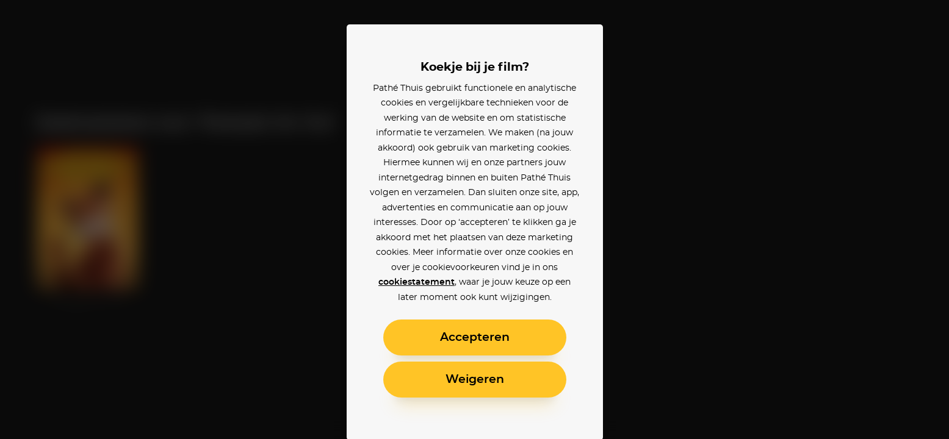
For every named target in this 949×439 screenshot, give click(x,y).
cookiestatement (416, 282)
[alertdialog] (474, 219)
